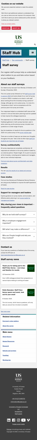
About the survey (8, 326)
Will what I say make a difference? (16, 229)
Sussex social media (18, 424)
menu (32, 52)
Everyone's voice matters (11, 321)
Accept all (16, 28)
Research (6, 346)
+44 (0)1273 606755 (18, 399)
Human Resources (8, 341)
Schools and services (9, 351)
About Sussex (7, 337)
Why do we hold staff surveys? (14, 214)
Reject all (6, 28)
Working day (7, 360)
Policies (9, 429)
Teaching (5, 355)
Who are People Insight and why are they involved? (16, 236)
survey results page (25, 132)
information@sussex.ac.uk (18, 402)
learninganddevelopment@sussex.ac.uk (13, 255)
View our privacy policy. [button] (8, 24)
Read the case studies (7, 188)
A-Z (18, 409)
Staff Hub (11, 52)
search (35, 44)
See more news (5, 311)
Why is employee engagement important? (14, 221)
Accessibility (18, 411)
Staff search (18, 414)
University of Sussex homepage (18, 407)
